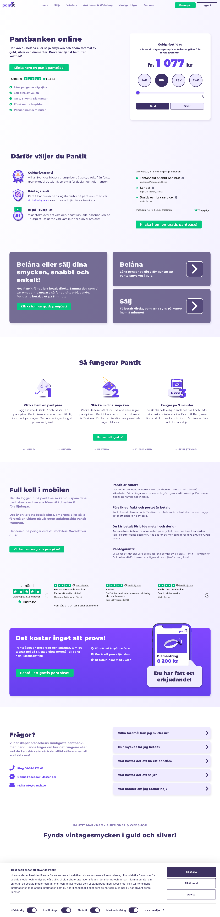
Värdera (72, 5)
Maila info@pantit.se (27, 786)
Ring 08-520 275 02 (26, 768)
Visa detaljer (152, 910)
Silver (187, 106)
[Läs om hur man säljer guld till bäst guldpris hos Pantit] (194, 306)
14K (144, 80)
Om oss (149, 5)
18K (161, 80)
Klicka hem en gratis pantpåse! (39, 68)
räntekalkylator (38, 200)
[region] (172, 193)
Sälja (57, 5)
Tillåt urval (191, 883)
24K (196, 80)
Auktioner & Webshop (98, 5)
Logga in (206, 5)
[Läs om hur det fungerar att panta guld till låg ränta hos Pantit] (194, 269)
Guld (153, 106)
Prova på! (185, 5)
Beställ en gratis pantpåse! (44, 673)
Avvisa (191, 894)
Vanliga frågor (128, 5)
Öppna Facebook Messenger (32, 777)
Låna (45, 5)
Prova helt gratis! (110, 437)
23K (179, 80)
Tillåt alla (191, 871)
